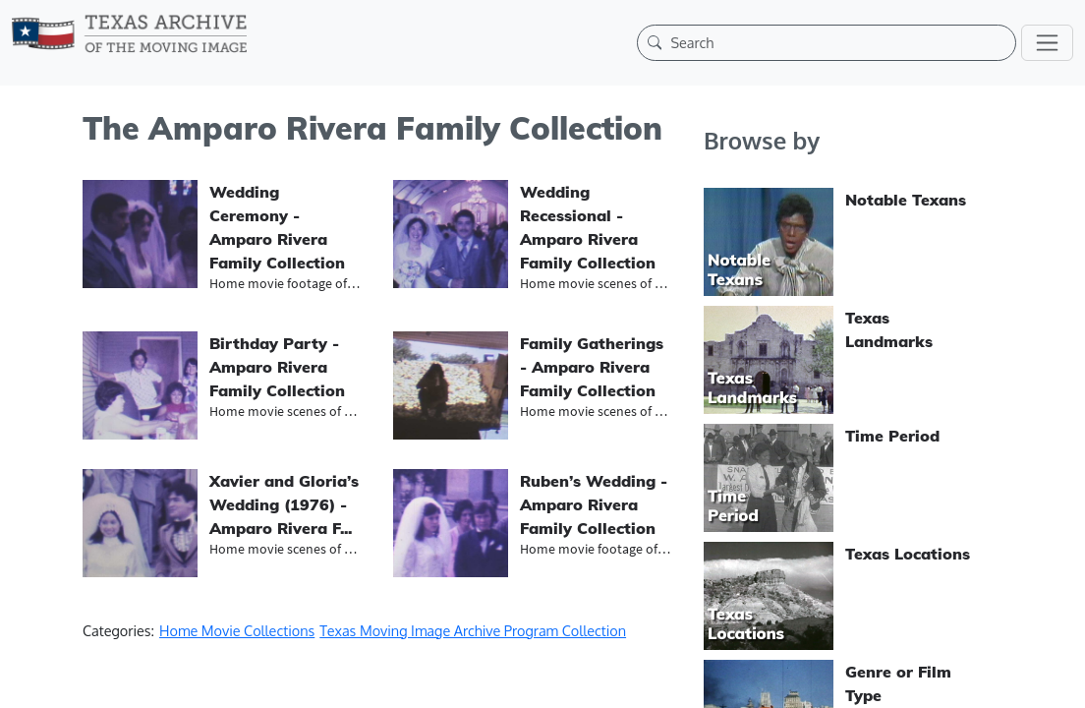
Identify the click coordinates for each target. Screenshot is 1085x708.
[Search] (838, 42)
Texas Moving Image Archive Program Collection (472, 630)
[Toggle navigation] (1047, 43)
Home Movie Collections (236, 630)
